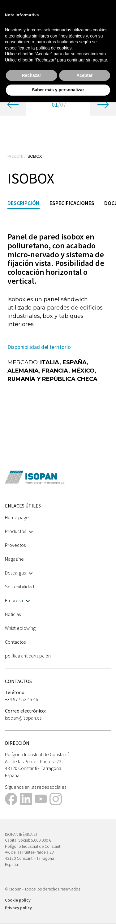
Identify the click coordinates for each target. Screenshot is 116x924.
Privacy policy (18, 907)
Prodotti (15, 156)
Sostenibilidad (19, 586)
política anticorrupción (28, 656)
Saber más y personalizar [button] (58, 89)
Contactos (15, 642)
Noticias (13, 614)
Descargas (18, 572)
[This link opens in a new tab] (11, 800)
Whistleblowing (20, 628)
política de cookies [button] (53, 47)
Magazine (14, 559)
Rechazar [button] (31, 75)
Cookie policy (18, 900)
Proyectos (15, 545)
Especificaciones (71, 203)
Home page (17, 517)
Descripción (23, 203)
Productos (19, 531)
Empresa (17, 600)
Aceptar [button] (84, 75)
